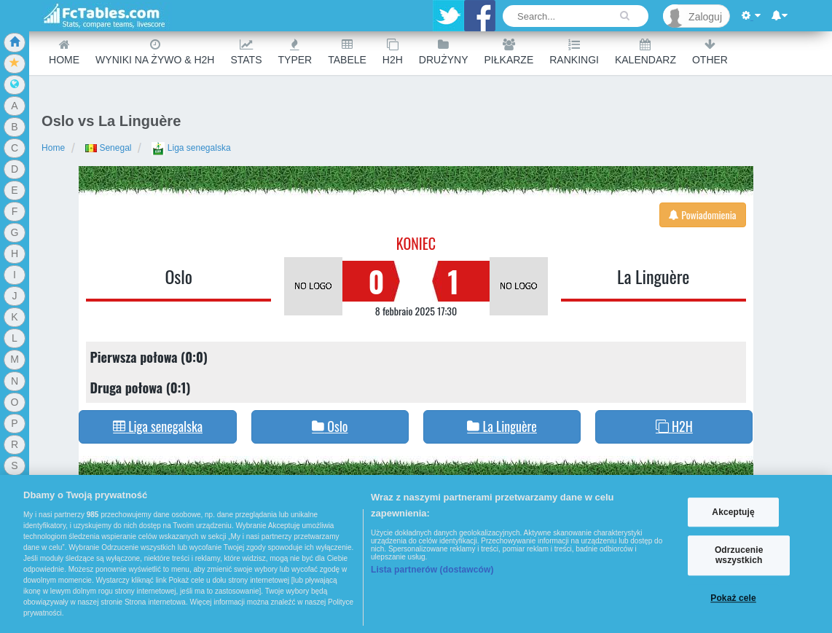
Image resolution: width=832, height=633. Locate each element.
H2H (392, 52)
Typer (295, 52)
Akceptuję (733, 512)
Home (64, 52)
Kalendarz (645, 52)
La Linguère (653, 276)
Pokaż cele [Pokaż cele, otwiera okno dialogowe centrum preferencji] (733, 598)
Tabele (347, 52)
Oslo (178, 276)
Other (710, 52)
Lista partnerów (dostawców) (432, 570)
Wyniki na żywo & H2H (154, 52)
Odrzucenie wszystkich (739, 555)
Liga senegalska (191, 148)
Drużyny (443, 52)
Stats (246, 52)
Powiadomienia (703, 214)
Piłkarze (509, 52)
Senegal (108, 148)
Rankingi (574, 52)
